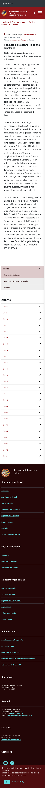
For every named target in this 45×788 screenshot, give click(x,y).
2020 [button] (5, 337)
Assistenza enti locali (9, 497)
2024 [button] (5, 312)
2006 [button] (5, 424)
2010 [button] (5, 400)
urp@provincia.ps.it (17, 713)
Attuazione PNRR (7, 646)
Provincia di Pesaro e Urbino (18, 12)
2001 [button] (5, 456)
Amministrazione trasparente (12, 640)
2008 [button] (5, 412)
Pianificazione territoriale (10, 509)
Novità (32, 22)
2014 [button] (5, 375)
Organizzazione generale (10, 515)
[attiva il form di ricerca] (33, 13)
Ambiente (5, 490)
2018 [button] (5, 350)
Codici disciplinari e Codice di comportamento (18, 658)
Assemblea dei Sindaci (9, 567)
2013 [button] (5, 381)
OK (7, 782)
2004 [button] (5, 437)
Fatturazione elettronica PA (11, 739)
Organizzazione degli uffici (11, 600)
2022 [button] (5, 325)
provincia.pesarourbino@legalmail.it (18, 715)
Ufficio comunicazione (9, 613)
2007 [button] (5, 418)
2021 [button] (5, 331)
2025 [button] (5, 306)
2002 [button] (5, 449)
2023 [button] (5, 319)
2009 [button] (5, 406)
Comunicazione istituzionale (16, 281)
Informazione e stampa (17, 40)
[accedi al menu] (40, 13)
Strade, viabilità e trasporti (11, 534)
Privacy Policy (18, 781)
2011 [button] (5, 393)
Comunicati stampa (9, 24)
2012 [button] (5, 387)
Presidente (5, 555)
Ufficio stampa (6, 619)
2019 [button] (5, 343)
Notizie (7, 287)
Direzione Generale (8, 594)
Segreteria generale (8, 588)
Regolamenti (6, 606)
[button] (40, 269)
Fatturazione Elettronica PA (11, 665)
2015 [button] (5, 368)
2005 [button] (5, 431)
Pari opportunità (7, 503)
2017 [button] (5, 356)
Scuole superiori (7, 522)
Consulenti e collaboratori (10, 652)
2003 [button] (5, 443)
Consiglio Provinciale (9, 561)
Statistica (4, 528)
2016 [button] (5, 362)
